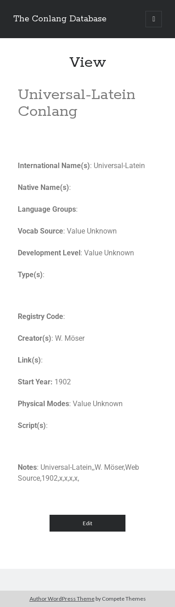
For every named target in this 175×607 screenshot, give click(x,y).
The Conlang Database (59, 19)
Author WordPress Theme (62, 598)
